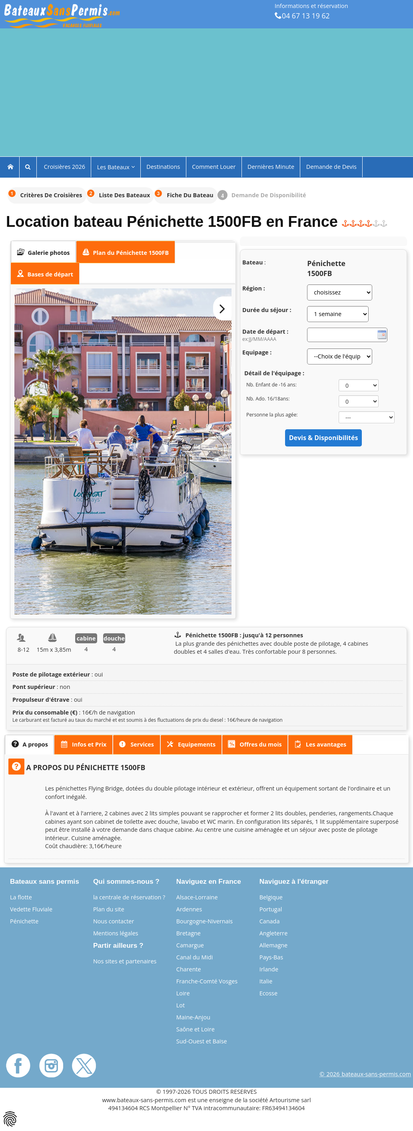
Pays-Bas (271, 957)
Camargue (190, 945)
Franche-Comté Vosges (206, 981)
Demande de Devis (331, 166)
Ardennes (189, 909)
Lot (180, 1005)
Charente (188, 969)
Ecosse (268, 993)
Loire (183, 993)
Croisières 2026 (63, 166)
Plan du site (108, 909)
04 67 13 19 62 (302, 15)
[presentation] (43, 252)
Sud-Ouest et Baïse (201, 1041)
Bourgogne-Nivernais (204, 921)
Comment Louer (213, 166)
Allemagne (273, 945)
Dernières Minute (270, 166)
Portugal (270, 909)
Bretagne (188, 933)
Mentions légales (115, 933)
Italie (266, 981)
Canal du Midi (194, 957)
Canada (269, 921)
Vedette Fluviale (31, 909)
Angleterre (273, 933)
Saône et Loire (195, 1029)
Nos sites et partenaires (125, 961)
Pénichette (24, 921)
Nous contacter (113, 921)
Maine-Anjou (193, 1017)
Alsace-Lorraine (197, 897)
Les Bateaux (116, 167)
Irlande (268, 969)
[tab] (43, 252)
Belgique (271, 897)
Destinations (163, 166)
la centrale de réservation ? (129, 897)
